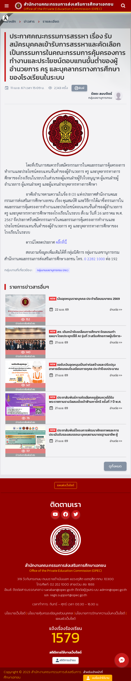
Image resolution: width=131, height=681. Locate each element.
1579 (65, 637)
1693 (91, 584)
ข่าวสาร (29, 21)
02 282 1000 (60, 584)
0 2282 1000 (94, 258)
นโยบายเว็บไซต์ (15, 613)
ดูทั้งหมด (115, 466)
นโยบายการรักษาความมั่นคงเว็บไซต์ (100, 613)
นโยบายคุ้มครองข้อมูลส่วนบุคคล (50, 613)
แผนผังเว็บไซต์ (66, 618)
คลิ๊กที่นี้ (61, 242)
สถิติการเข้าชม (65, 660)
